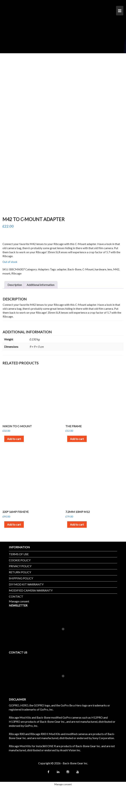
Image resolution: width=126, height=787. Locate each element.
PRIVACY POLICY (20, 566)
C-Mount (88, 269)
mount (6, 273)
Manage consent (19, 601)
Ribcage (16, 273)
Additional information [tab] (40, 284)
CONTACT (16, 596)
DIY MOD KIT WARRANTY (26, 584)
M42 (116, 269)
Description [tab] (14, 284)
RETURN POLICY (20, 572)
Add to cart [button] (14, 438)
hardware (100, 269)
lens (109, 269)
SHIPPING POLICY (21, 578)
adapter (61, 269)
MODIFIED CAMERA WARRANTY (31, 590)
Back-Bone (74, 269)
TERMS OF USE (19, 554)
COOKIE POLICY (20, 560)
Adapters (43, 269)
